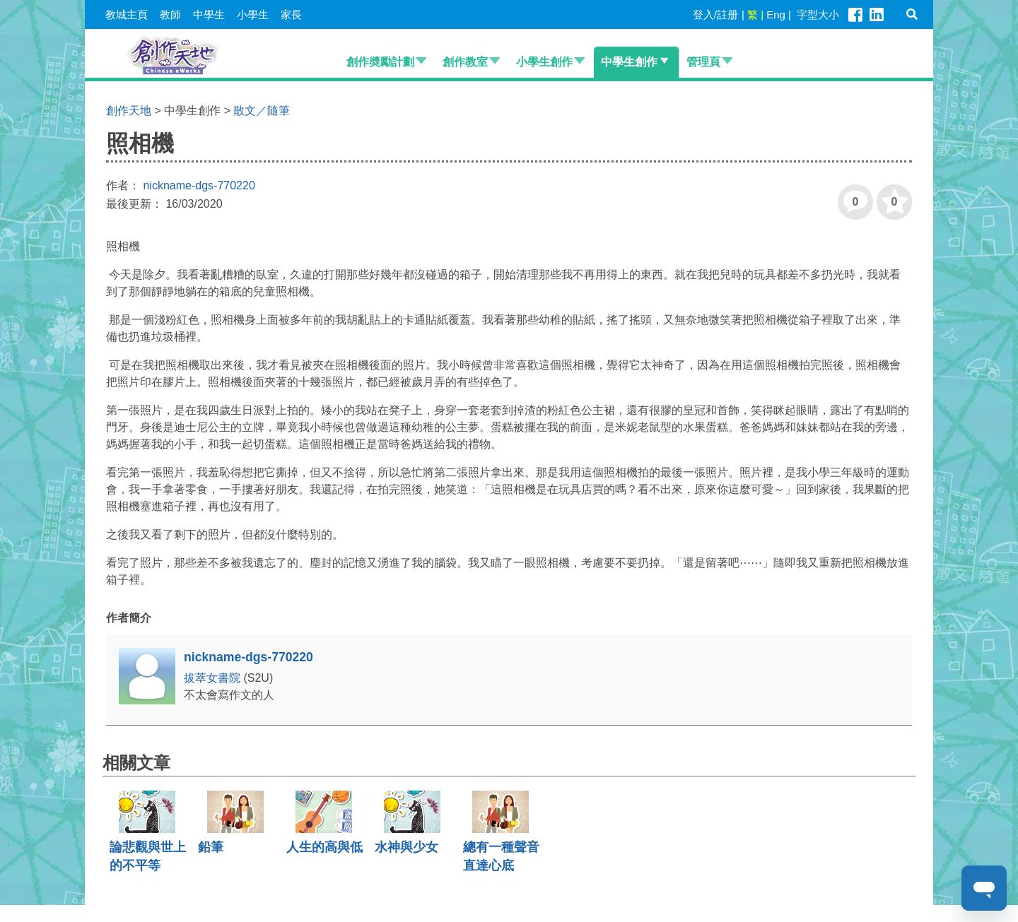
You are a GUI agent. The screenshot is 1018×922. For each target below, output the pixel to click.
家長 (291, 14)
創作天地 (128, 111)
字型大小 (818, 14)
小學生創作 (544, 62)
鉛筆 (210, 847)
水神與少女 (406, 847)
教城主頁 (126, 14)
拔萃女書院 (213, 678)
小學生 (253, 14)
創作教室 (465, 62)
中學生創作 (629, 62)
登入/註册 (715, 14)
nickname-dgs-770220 (199, 185)
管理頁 (703, 62)
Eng (775, 14)
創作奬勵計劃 (380, 62)
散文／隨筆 (261, 111)
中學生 (209, 14)
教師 (170, 14)
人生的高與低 (324, 847)
